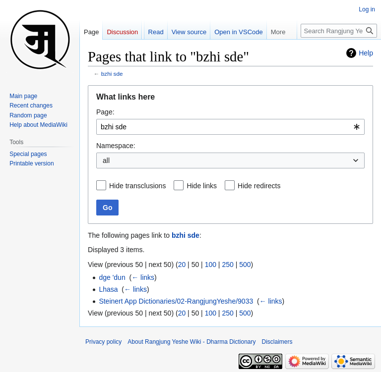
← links (142, 277)
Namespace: (115, 146)
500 (245, 264)
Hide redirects (259, 186)
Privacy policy (103, 341)
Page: (105, 112)
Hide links (202, 186)
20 (182, 264)
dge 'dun (112, 277)
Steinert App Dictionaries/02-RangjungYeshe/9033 (176, 301)
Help (366, 53)
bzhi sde (112, 73)
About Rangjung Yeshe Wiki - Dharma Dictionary (191, 341)
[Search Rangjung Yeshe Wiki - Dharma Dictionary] (339, 31)
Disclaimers (277, 341)
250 (227, 264)
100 (210, 264)
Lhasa (108, 289)
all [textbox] (106, 160)
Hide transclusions (137, 186)
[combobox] (230, 127)
